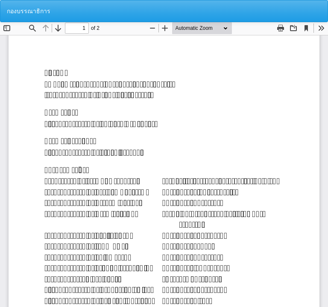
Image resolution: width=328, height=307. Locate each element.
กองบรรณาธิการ (28, 11)
